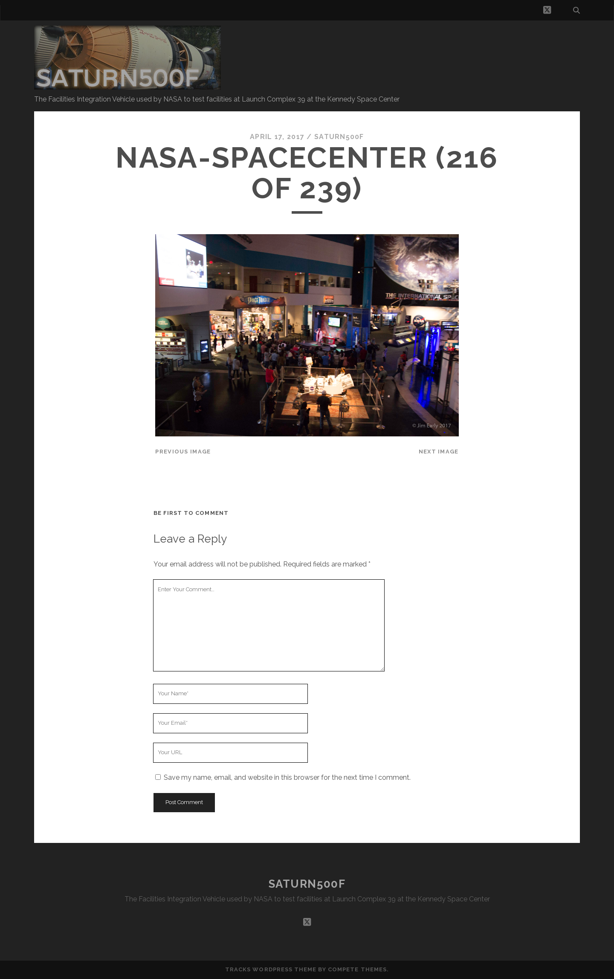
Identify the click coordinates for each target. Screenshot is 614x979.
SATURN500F (307, 883)
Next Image (439, 451)
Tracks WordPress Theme (270, 969)
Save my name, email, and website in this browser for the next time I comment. (287, 777)
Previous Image (183, 451)
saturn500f (339, 137)
